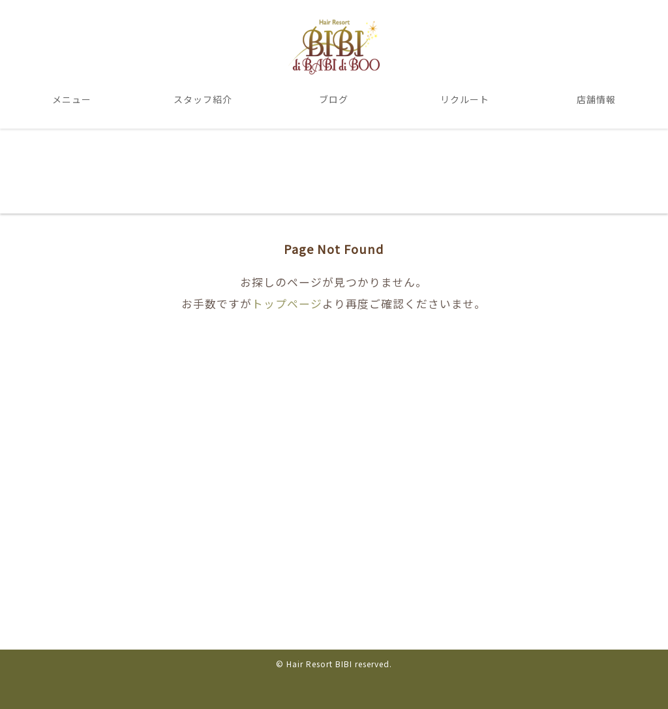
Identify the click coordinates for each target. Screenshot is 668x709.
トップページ (287, 303)
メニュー (71, 99)
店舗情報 (596, 99)
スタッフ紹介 (203, 99)
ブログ (333, 99)
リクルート (464, 99)
